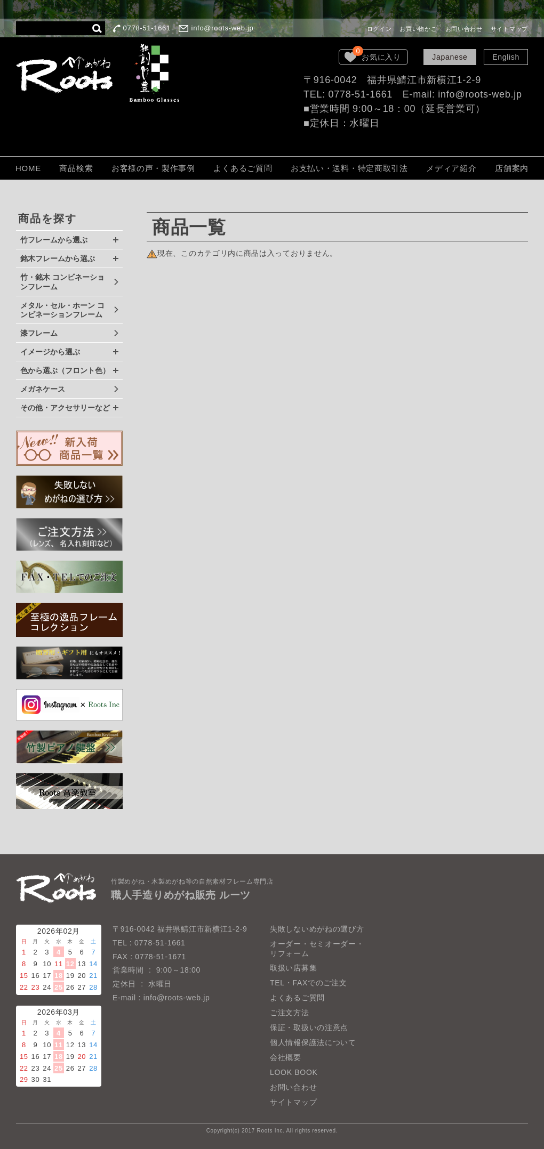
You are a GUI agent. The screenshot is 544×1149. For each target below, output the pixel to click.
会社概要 (285, 1057)
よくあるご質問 (242, 168)
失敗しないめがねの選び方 (317, 929)
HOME (28, 168)
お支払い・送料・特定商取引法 (349, 168)
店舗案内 (512, 168)
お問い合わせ (464, 29)
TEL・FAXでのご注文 (308, 982)
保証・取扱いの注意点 (309, 1027)
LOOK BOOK (294, 1072)
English (505, 57)
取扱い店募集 (293, 968)
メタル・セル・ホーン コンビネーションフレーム (62, 310)
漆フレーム (39, 333)
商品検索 (76, 168)
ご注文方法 (289, 1012)
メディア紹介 (451, 168)
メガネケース (42, 389)
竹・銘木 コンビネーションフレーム (62, 282)
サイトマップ (509, 29)
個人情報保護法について (313, 1042)
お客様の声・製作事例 (153, 168)
